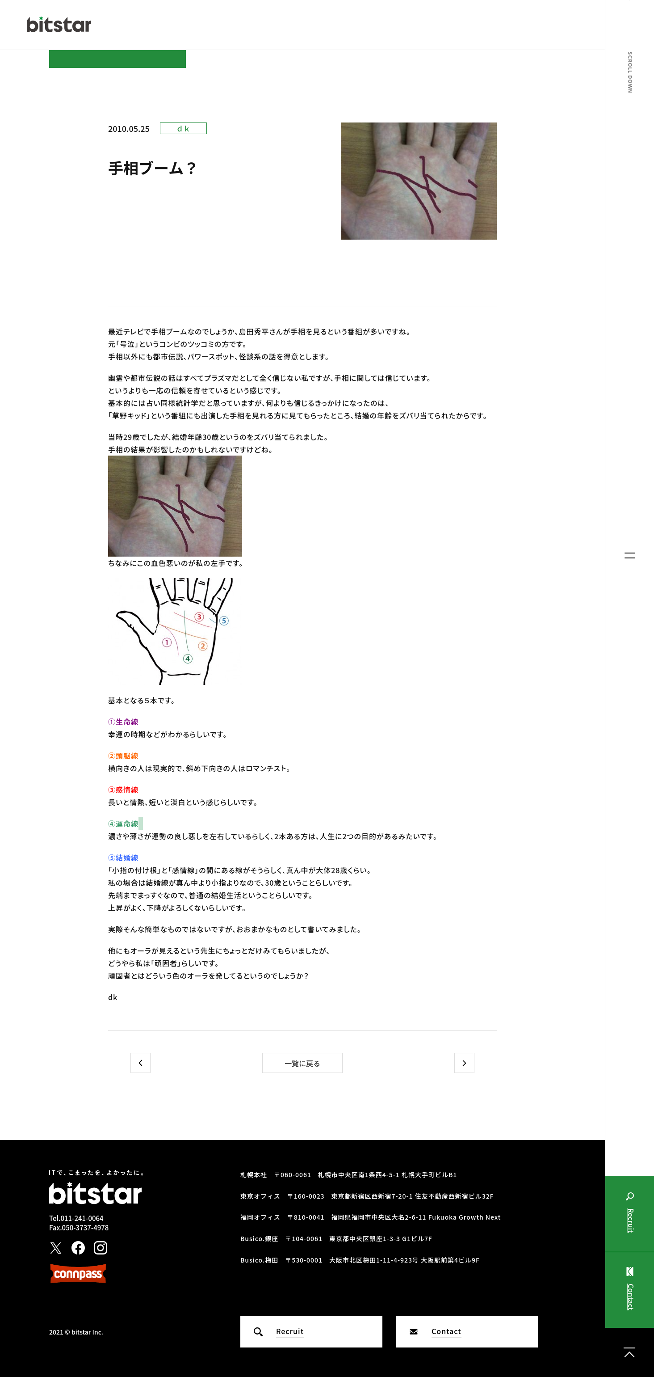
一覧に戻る (302, 1063)
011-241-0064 (81, 1218)
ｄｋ (183, 128)
